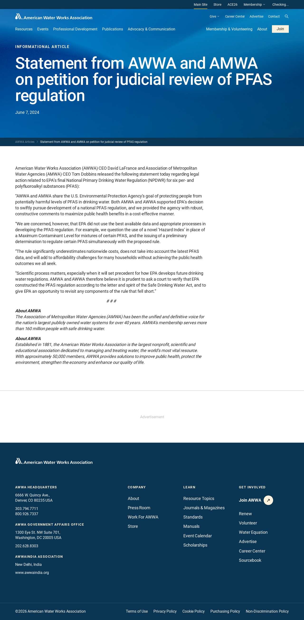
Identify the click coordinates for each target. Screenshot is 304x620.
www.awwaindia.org (32, 572)
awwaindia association (39, 556)
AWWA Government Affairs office (49, 524)
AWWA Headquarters (36, 487)
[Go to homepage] (54, 461)
